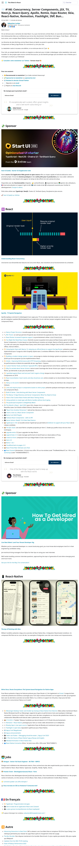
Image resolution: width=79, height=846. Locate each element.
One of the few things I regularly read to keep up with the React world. (29, 470)
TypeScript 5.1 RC (11, 423)
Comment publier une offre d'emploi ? (15, 782)
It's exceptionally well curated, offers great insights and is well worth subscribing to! (28, 103)
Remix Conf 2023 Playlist (14, 415)
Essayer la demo (17, 187)
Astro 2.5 (9, 440)
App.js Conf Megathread (14, 730)
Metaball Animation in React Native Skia (18, 741)
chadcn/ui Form (11, 437)
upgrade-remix (11, 432)
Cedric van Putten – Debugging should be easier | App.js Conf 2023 (27, 735)
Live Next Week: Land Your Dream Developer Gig (17, 542)
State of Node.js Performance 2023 (15, 843)
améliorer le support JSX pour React (58, 423)
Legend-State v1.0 (11, 435)
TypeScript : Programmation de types (18, 804)
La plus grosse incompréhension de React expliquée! (22, 809)
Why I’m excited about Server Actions (18, 368)
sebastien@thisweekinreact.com (34, 813)
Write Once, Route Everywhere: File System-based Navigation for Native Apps (27, 689)
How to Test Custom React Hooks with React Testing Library (25, 397)
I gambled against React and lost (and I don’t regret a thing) (25, 373)
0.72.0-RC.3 (9, 720)
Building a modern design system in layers (19, 356)
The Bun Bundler (9, 836)
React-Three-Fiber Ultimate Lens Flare (18, 448)
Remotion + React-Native (14, 723)
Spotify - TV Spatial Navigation (11, 313)
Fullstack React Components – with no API (19, 418)
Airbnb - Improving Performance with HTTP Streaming (23, 361)
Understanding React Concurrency (13, 259)
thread (61, 693)
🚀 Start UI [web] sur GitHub (10, 195)
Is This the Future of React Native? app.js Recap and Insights (25, 738)
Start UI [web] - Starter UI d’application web (16, 171)
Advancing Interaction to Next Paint (15, 831)
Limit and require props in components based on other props (25, 388)
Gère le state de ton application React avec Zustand (22, 807)
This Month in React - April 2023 (16, 405)
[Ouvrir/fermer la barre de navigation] (2, 2)
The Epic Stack (10, 428)
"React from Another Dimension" (16, 410)
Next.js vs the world (12, 383)
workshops (7, 453)
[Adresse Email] (26, 95)
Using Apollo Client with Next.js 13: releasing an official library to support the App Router (34, 349)
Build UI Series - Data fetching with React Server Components (25, 392)
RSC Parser (9, 335)
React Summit (10, 450)
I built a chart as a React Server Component (20, 413)
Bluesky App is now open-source (16, 725)
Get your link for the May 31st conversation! (15, 563)
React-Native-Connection (14, 743)
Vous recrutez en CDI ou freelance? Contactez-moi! (20, 786)
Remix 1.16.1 (10, 443)
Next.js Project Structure (13, 332)
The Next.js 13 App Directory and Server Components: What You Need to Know (31, 395)
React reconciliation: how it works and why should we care (24, 378)
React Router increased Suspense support (19, 337)
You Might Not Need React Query (16, 340)
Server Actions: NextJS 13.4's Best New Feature (21, 420)
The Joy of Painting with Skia (11, 629)
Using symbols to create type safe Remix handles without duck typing (28, 400)
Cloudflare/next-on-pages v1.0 (15, 445)
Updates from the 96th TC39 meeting (16, 841)
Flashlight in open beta (13, 728)
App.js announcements (13, 733)
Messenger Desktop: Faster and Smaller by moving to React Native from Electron (31, 711)
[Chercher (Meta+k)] (70, 2)
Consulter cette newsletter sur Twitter (16, 61)
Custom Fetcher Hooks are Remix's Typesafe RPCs (22, 366)
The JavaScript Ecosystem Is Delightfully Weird (20, 403)
